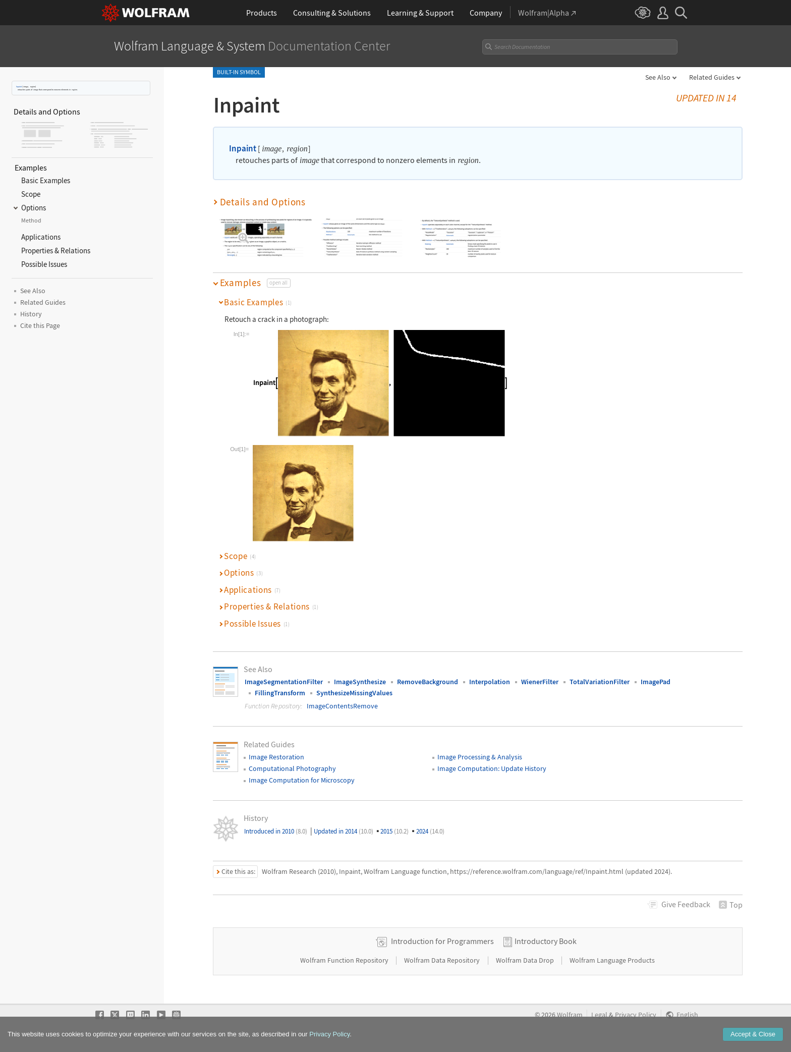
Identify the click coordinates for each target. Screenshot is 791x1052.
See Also (657, 77)
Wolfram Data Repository (442, 960)
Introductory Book (546, 941)
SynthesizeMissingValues (354, 692)
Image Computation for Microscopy (302, 780)
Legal (599, 1015)
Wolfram (570, 1015)
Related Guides (711, 77)
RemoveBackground (427, 681)
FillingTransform (280, 692)
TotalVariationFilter (600, 681)
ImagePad (655, 681)
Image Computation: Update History (491, 768)
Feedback (685, 904)
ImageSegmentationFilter (284, 681)
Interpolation (489, 681)
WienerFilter (539, 681)
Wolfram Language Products (612, 960)
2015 (394, 831)
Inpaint (19, 86)
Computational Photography (292, 768)
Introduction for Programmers (442, 941)
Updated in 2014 (343, 831)
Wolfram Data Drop (525, 960)
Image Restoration (276, 756)
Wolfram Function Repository (345, 960)
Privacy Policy (635, 1015)
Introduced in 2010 (275, 831)
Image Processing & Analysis (479, 756)
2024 (430, 831)
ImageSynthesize (360, 681)
